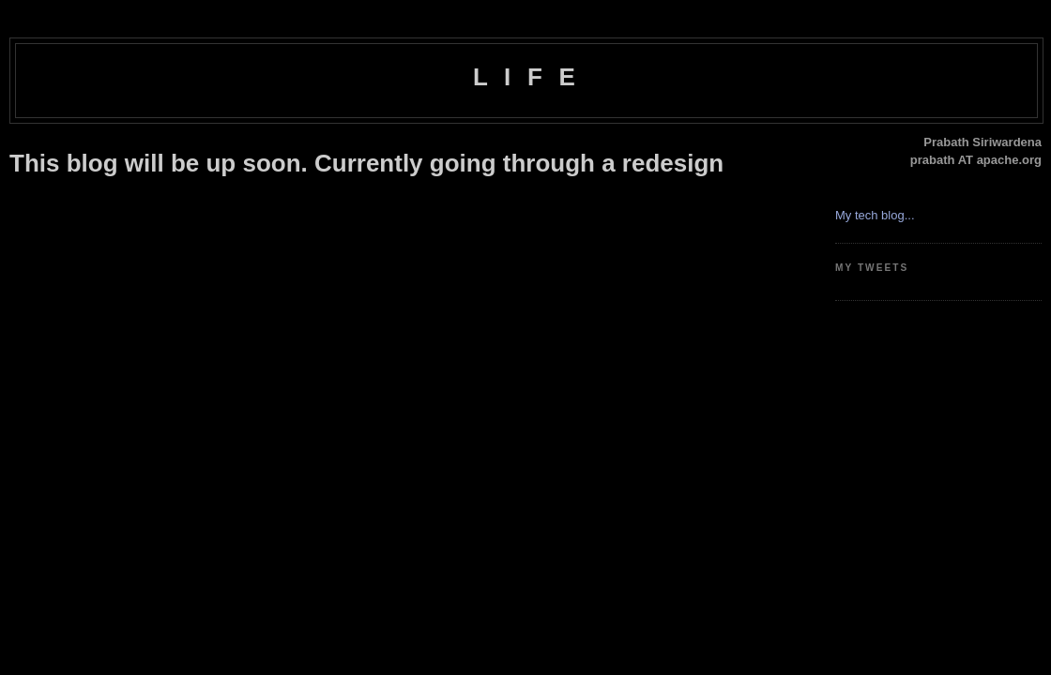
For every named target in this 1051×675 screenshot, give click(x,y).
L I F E (526, 77)
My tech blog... (875, 215)
